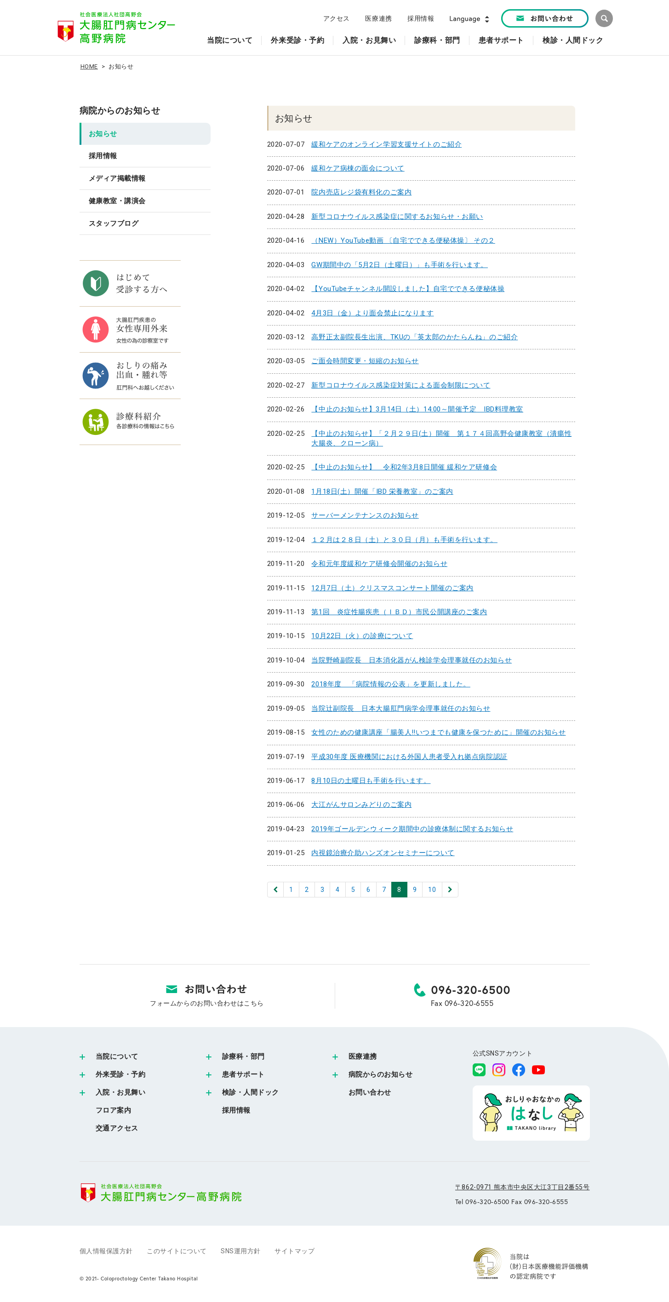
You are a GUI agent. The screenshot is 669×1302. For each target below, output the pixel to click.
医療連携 (378, 18)
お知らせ (103, 134)
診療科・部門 (243, 1056)
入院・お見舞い (121, 1092)
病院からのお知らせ (120, 111)
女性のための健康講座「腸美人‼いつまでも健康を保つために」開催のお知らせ (438, 732)
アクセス (336, 18)
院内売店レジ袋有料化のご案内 (361, 192)
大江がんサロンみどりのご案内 (361, 804)
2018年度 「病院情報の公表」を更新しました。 (390, 684)
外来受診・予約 (121, 1074)
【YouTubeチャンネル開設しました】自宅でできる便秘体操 (407, 289)
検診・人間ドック (250, 1092)
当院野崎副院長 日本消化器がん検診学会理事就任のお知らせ (411, 660)
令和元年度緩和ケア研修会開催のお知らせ (379, 564)
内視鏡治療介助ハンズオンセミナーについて (382, 853)
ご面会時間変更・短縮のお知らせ (364, 361)
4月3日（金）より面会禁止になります (372, 313)
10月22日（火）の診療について (362, 636)
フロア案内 (114, 1110)
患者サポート (243, 1074)
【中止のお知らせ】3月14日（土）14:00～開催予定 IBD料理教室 (417, 409)
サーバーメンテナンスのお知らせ (364, 515)
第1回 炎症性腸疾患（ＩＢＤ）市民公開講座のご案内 (399, 612)
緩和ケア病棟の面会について (357, 168)
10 (432, 889)
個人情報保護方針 (106, 1251)
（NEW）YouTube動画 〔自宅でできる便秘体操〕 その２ (403, 240)
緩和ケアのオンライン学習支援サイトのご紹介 (386, 144)
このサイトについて (177, 1251)
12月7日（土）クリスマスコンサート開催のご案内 (392, 588)
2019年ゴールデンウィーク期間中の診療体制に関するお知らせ (412, 829)
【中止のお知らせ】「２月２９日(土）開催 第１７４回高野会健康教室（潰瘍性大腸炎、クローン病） (441, 438)
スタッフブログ (114, 223)
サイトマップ (294, 1251)
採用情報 (420, 18)
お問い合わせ (370, 1092)
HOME (89, 66)
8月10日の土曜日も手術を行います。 (370, 781)
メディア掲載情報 (117, 178)
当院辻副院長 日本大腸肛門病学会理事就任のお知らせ (400, 708)
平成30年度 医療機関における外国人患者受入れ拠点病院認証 (409, 757)
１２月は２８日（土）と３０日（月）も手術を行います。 (404, 540)
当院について (117, 1056)
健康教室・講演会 (117, 201)
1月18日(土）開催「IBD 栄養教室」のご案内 (382, 491)
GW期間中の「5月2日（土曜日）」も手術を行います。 (399, 265)
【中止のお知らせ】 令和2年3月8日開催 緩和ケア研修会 (404, 467)
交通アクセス (117, 1128)
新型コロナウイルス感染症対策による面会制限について (400, 385)
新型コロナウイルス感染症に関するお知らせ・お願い (397, 216)
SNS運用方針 (241, 1251)
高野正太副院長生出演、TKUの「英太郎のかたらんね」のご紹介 (414, 337)
